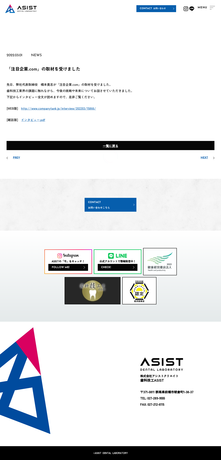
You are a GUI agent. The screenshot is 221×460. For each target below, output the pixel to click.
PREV (16, 158)
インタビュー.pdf (33, 119)
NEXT (204, 158)
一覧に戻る (110, 146)
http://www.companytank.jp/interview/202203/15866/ (58, 108)
